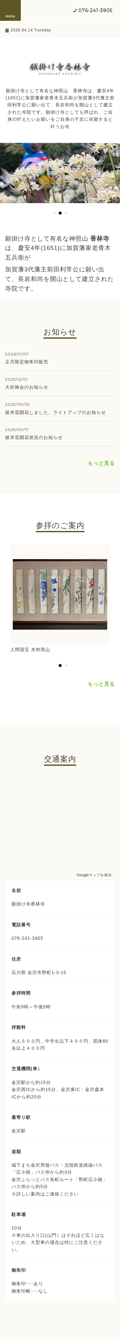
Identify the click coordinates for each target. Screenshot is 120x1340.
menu (10, 10)
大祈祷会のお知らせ (26, 387)
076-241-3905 (95, 10)
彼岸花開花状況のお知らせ (34, 437)
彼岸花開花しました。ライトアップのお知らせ (55, 412)
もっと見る (101, 463)
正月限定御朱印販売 (26, 361)
